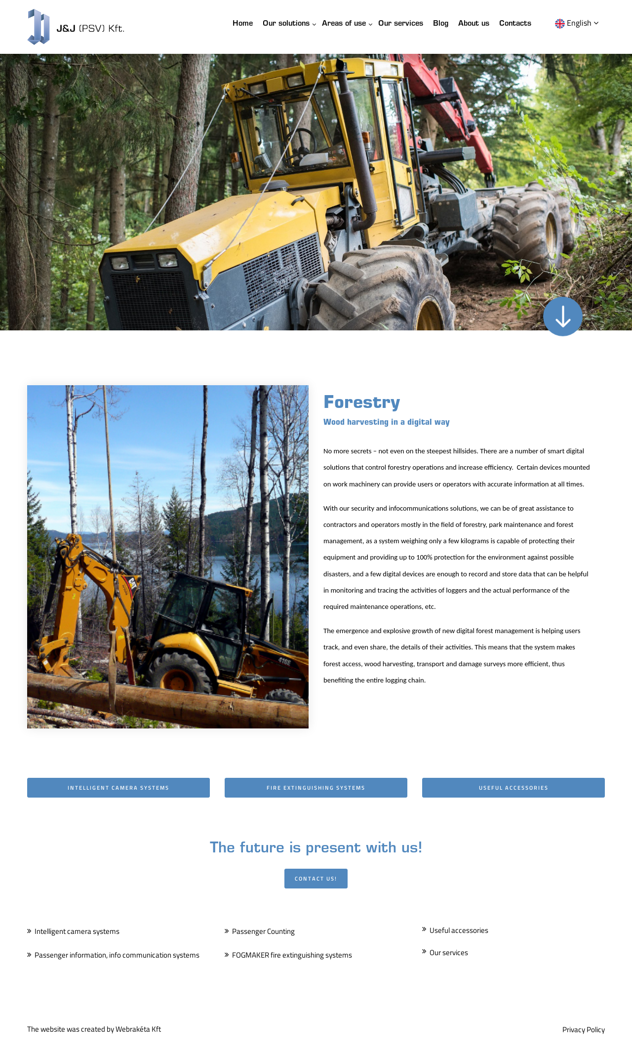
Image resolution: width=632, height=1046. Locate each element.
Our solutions (286, 24)
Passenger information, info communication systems (117, 955)
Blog (440, 24)
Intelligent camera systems (77, 931)
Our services (400, 24)
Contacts (515, 24)
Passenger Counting (263, 931)
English (576, 23)
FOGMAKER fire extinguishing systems (292, 955)
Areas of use (344, 24)
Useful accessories (459, 930)
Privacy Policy (583, 1029)
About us (473, 24)
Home (243, 24)
